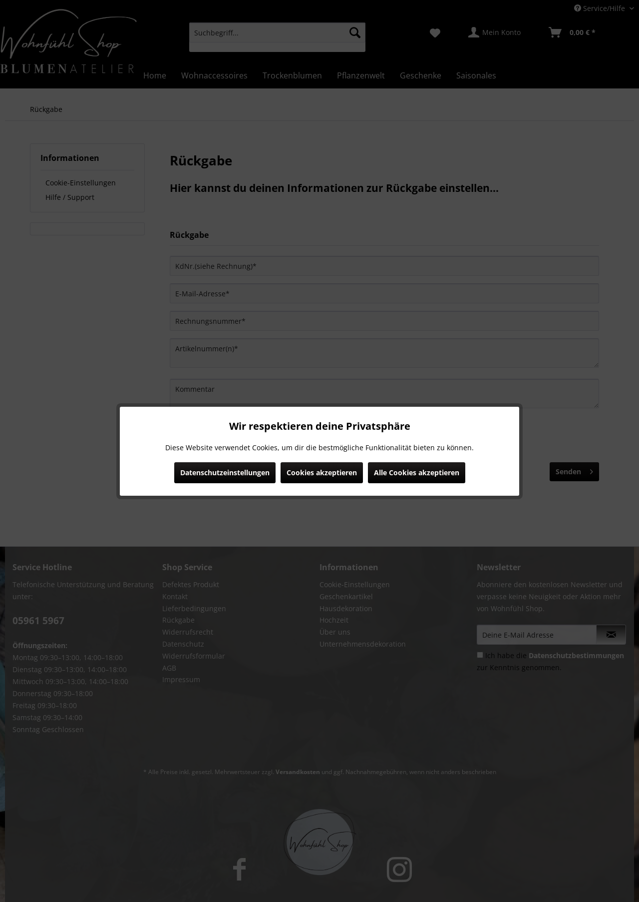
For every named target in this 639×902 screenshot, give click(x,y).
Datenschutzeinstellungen (225, 472)
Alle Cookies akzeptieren (416, 472)
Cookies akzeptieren (322, 472)
